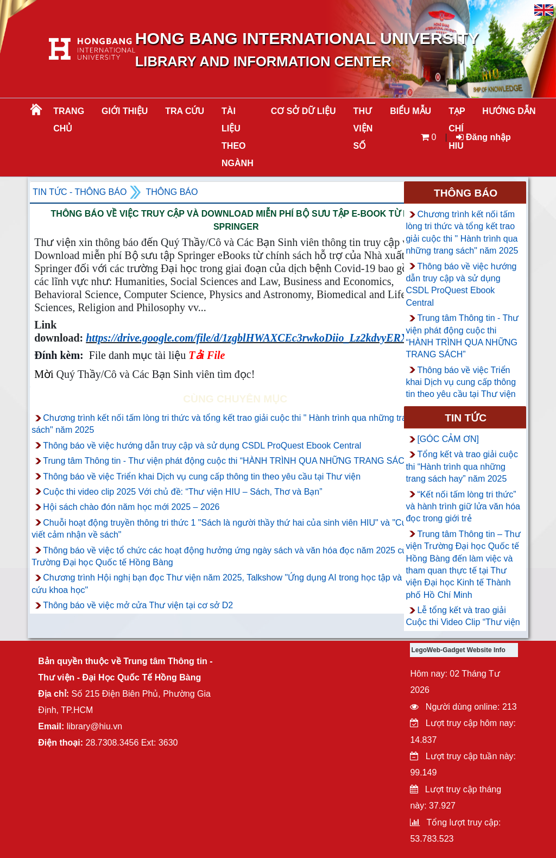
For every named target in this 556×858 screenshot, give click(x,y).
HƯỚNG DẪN (508, 111)
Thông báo (172, 192)
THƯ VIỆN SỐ (363, 128)
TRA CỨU (184, 111)
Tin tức (465, 418)
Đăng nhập (483, 137)
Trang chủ (68, 119)
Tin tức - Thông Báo (80, 192)
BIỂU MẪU (410, 111)
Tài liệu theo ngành (238, 137)
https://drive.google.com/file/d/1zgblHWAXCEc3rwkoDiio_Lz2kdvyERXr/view (260, 338)
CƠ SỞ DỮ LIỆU (303, 111)
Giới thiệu (125, 111)
